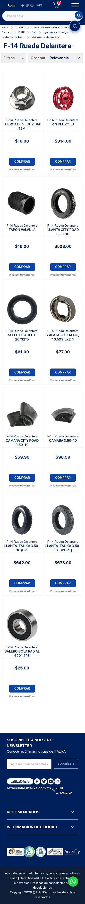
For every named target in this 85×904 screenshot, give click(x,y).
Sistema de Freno (13, 37)
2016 (21, 32)
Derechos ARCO (31, 878)
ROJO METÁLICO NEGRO (56, 32)
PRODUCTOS (22, 27)
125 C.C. (7, 32)
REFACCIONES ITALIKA (46, 27)
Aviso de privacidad (18, 873)
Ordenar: (38, 58)
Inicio (6, 27)
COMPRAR (22, 161)
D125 (33, 32)
